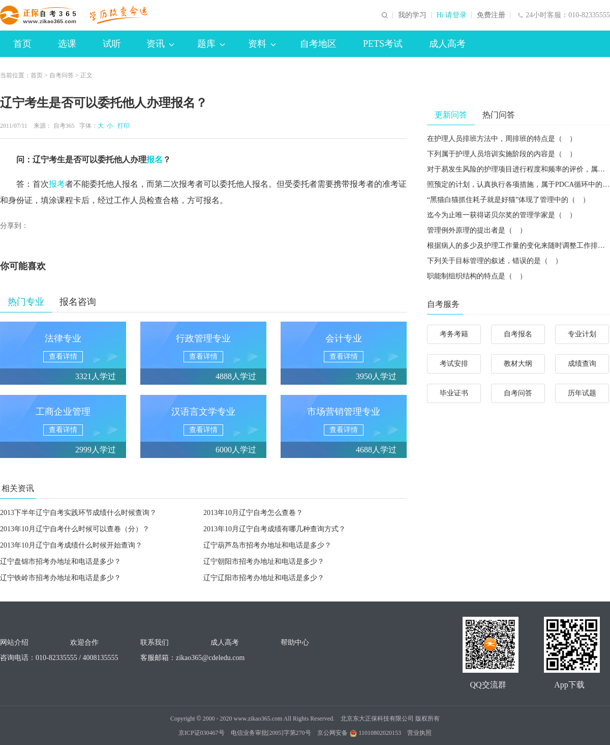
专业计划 (582, 334)
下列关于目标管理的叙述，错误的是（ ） (494, 261)
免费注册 (491, 15)
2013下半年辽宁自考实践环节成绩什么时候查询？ (78, 513)
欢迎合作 (84, 642)
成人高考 (447, 44)
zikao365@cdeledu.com (210, 658)
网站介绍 (14, 642)
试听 (112, 44)
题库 (211, 44)
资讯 (160, 44)
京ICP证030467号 (201, 732)
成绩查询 (582, 363)
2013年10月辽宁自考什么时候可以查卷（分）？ (74, 529)
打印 (122, 125)
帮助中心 (295, 642)
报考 (57, 184)
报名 (154, 159)
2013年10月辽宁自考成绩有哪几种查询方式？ (274, 529)
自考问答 (61, 75)
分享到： (14, 226)
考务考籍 (454, 334)
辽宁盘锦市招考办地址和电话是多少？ (60, 561)
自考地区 (318, 44)
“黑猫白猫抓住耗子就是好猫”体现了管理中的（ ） (508, 200)
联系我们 (154, 642)
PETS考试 (383, 44)
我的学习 (412, 15)
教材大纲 (518, 363)
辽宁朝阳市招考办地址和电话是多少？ (263, 561)
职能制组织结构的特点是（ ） (477, 276)
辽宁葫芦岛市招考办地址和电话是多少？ (267, 545)
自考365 (64, 125)
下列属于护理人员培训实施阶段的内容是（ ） (501, 154)
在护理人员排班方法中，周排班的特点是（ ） (501, 138)
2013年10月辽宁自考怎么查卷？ (253, 513)
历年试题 (582, 393)
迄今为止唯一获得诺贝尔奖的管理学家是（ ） (501, 215)
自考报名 (518, 334)
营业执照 (419, 732)
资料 (262, 44)
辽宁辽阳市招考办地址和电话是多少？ (263, 578)
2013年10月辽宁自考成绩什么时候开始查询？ (71, 545)
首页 (22, 44)
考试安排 (454, 363)
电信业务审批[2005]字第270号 (271, 732)
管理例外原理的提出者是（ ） (477, 230)
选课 (67, 44)
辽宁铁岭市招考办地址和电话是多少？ (60, 578)
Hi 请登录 (452, 15)
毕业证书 (454, 393)
